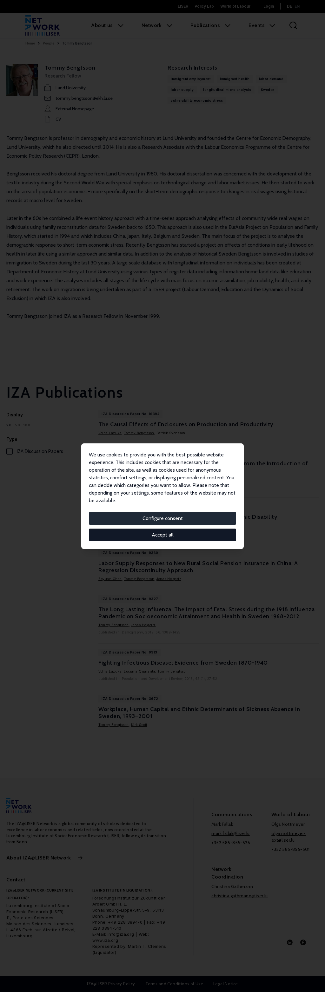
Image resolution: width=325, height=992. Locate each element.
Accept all (163, 535)
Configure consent (163, 518)
